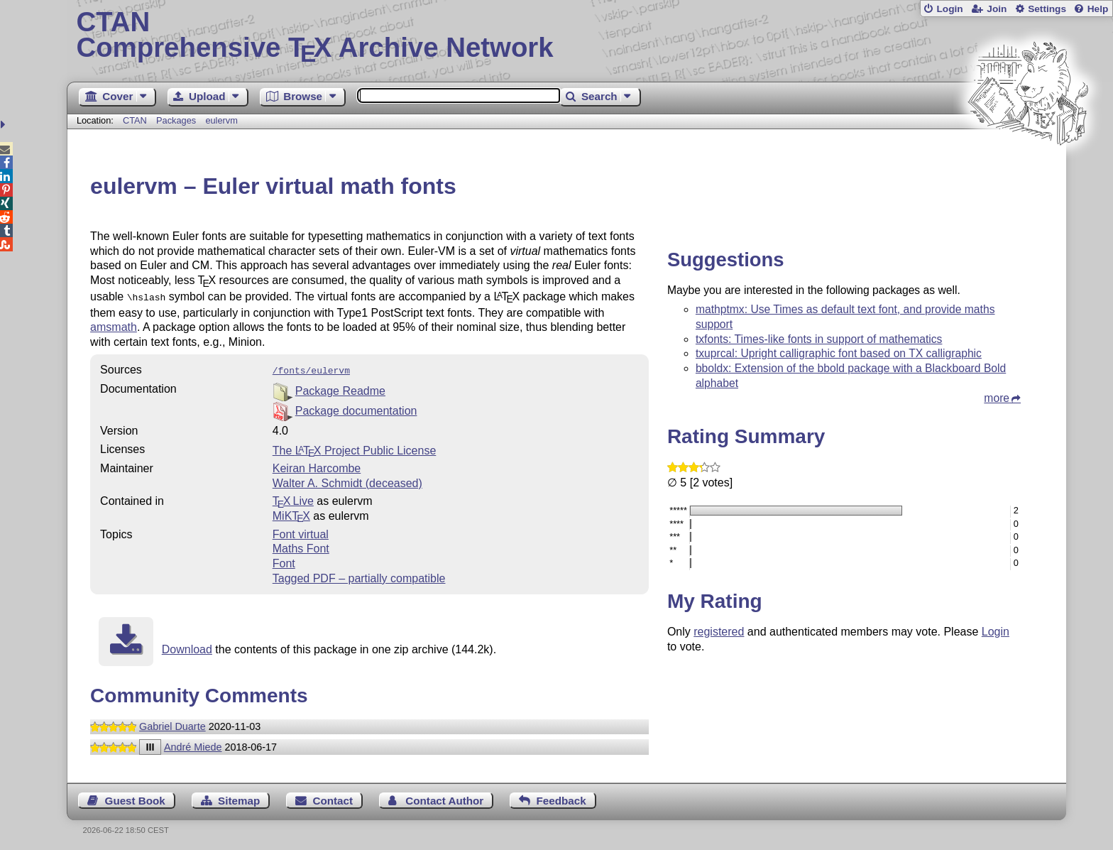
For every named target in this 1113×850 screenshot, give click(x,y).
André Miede (193, 744)
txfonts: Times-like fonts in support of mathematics (819, 339)
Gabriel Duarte (172, 723)
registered (718, 632)
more (996, 398)
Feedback (561, 798)
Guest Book (135, 798)
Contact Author (444, 798)
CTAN (135, 120)
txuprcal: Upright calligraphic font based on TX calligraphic (839, 353)
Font (284, 561)
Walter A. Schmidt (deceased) (347, 480)
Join (997, 9)
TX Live (293, 498)
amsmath (113, 326)
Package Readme (340, 388)
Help (1098, 9)
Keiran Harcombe (317, 465)
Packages (177, 120)
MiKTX (291, 513)
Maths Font (301, 546)
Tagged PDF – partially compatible (359, 576)
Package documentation (356, 408)
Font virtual (301, 531)
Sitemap (239, 798)
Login (949, 9)
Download (187, 647)
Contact (333, 798)
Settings (1047, 9)
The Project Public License (355, 448)
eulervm (221, 120)
